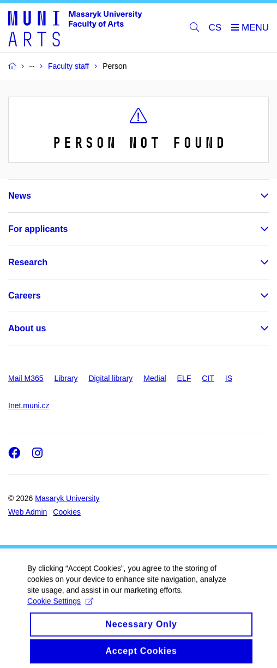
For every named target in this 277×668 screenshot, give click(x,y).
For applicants (38, 229)
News (19, 195)
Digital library (110, 378)
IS (228, 378)
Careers (24, 295)
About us (27, 328)
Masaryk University (67, 498)
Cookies (67, 512)
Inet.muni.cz (28, 405)
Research (27, 262)
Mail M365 (26, 378)
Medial (154, 378)
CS (215, 27)
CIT (208, 378)
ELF (184, 378)
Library (66, 378)
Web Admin (27, 512)
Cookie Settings (60, 609)
